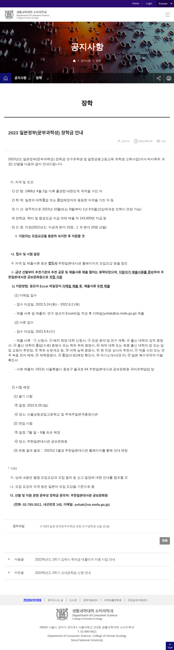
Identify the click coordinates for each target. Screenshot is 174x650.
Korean (163, 3)
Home (135, 3)
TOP (170, 647)
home (5, 78)
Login (149, 3)
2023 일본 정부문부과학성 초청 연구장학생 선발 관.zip (76, 526)
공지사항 (86, 60)
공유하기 (159, 78)
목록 (165, 540)
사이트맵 (167, 14)
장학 (98, 60)
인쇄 (169, 78)
